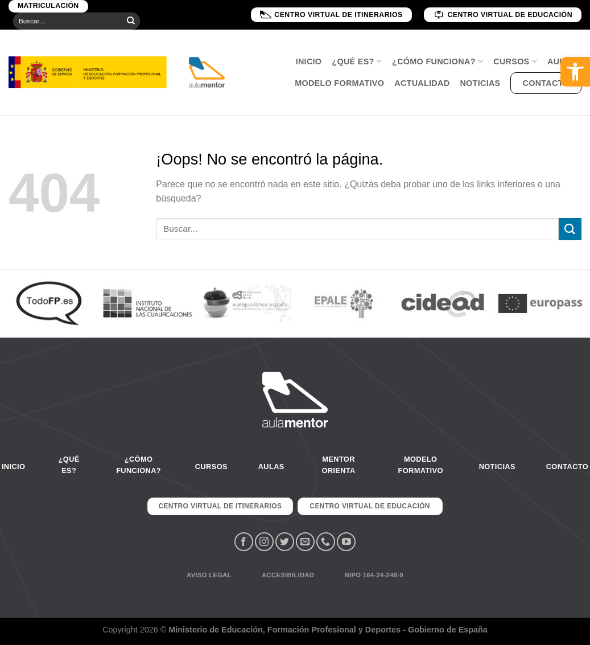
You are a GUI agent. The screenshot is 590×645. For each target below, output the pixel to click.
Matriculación (48, 6)
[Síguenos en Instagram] (264, 541)
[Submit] (130, 21)
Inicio (309, 61)
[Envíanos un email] (305, 541)
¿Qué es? (357, 61)
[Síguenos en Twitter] (284, 541)
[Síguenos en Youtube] (346, 541)
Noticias (480, 83)
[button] (575, 72)
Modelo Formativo (339, 83)
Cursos (515, 61)
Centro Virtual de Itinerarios (331, 14)
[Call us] (325, 541)
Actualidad (421, 83)
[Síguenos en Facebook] (243, 541)
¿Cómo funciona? (437, 61)
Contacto (546, 83)
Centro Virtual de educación (502, 14)
